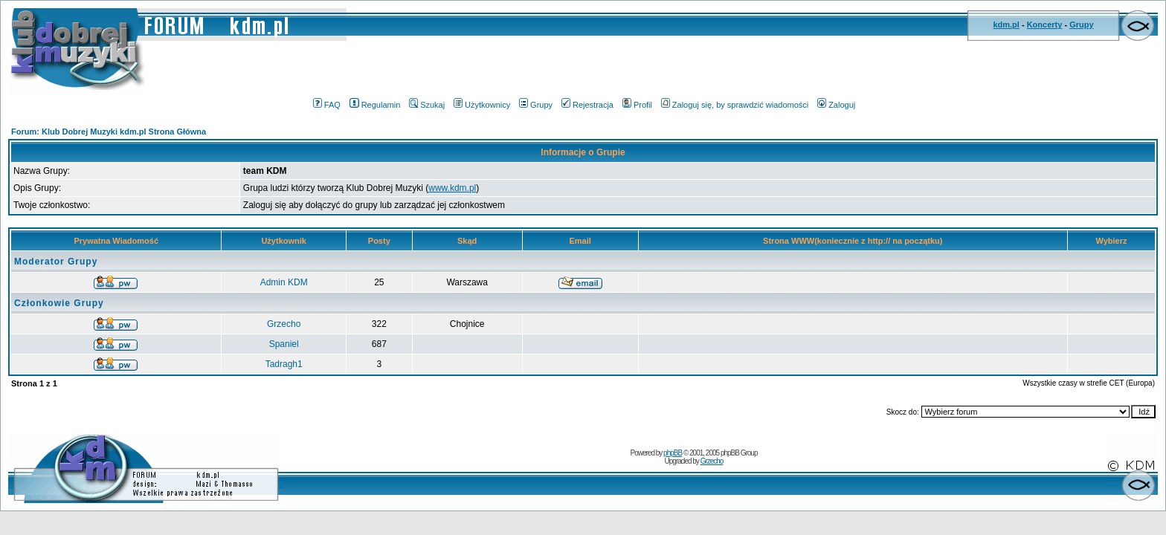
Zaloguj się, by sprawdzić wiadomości (734, 104)
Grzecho (283, 324)
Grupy (1081, 24)
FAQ (327, 104)
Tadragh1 (284, 364)
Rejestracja (587, 104)
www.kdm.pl (452, 188)
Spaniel (284, 344)
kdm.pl (1006, 24)
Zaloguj (836, 104)
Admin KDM (284, 282)
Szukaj (427, 104)
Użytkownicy (482, 104)
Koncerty (1045, 24)
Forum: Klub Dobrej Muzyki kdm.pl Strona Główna (108, 131)
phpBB (672, 453)
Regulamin (375, 104)
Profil (637, 104)
